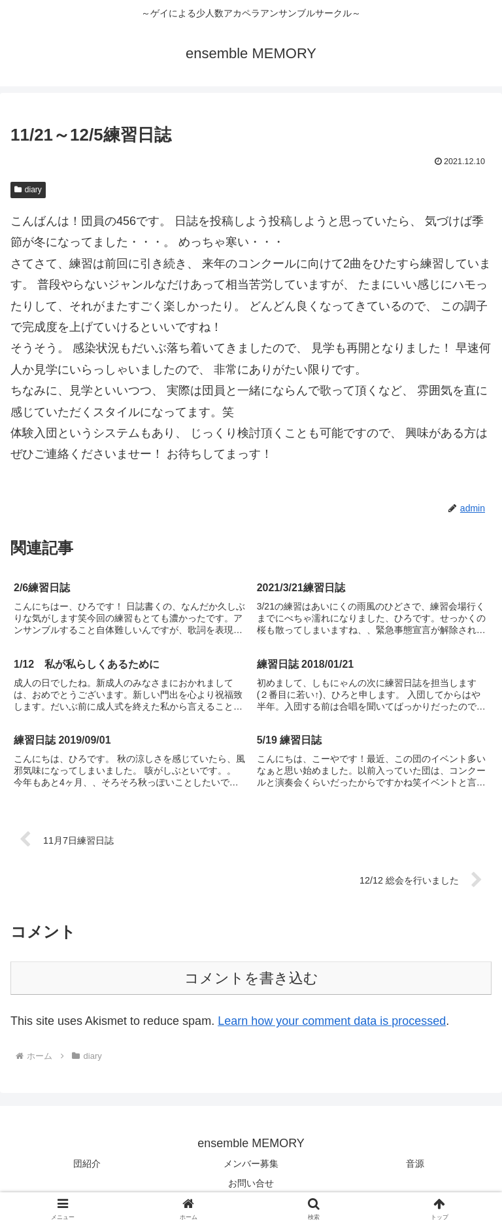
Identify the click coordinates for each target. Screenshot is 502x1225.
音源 (415, 1163)
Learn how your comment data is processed (332, 1020)
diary (28, 189)
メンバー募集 (251, 1163)
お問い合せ (251, 1183)
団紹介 (87, 1163)
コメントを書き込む (251, 978)
